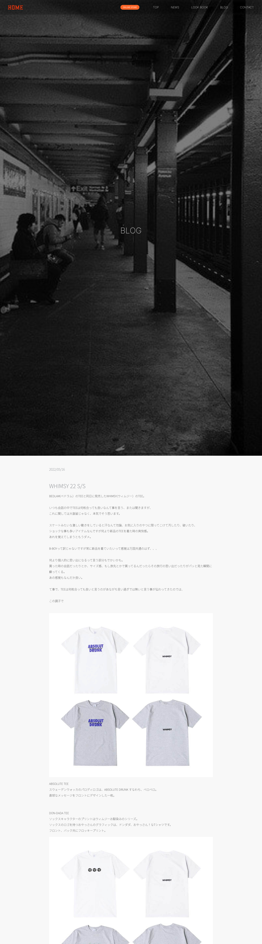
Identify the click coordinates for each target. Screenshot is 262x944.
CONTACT (247, 7)
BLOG (224, 7)
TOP (156, 7)
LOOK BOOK (199, 7)
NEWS (175, 7)
